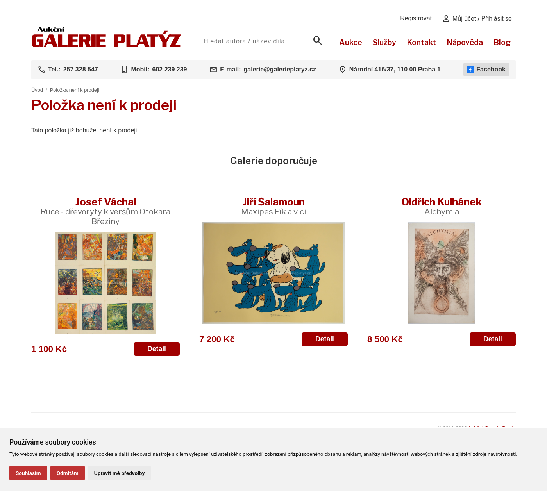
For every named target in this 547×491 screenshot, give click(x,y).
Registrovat (416, 18)
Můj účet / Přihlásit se (477, 18)
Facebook (486, 69)
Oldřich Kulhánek (441, 206)
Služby (384, 42)
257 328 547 (80, 69)
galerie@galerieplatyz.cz (280, 69)
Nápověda (465, 42)
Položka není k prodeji (74, 90)
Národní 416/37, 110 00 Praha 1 (395, 69)
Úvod (37, 90)
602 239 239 (169, 69)
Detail (156, 349)
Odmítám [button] (68, 473)
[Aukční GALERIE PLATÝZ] (106, 45)
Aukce (350, 42)
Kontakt (421, 42)
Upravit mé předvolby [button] (119, 473)
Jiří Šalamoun (273, 206)
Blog (502, 42)
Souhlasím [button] (28, 473)
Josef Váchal (105, 211)
